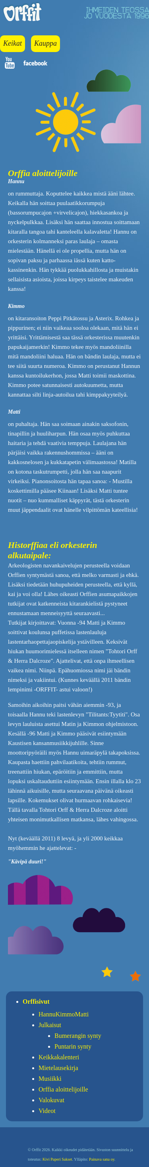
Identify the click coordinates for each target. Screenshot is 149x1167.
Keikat (12, 43)
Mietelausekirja (58, 1067)
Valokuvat (51, 1100)
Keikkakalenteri (59, 1057)
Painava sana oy (101, 1159)
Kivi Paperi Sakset (57, 1159)
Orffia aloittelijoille (63, 1089)
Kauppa (45, 43)
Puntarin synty (72, 1046)
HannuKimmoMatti (64, 1014)
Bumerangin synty (77, 1035)
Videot (47, 1110)
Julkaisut (50, 1025)
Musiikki (50, 1078)
